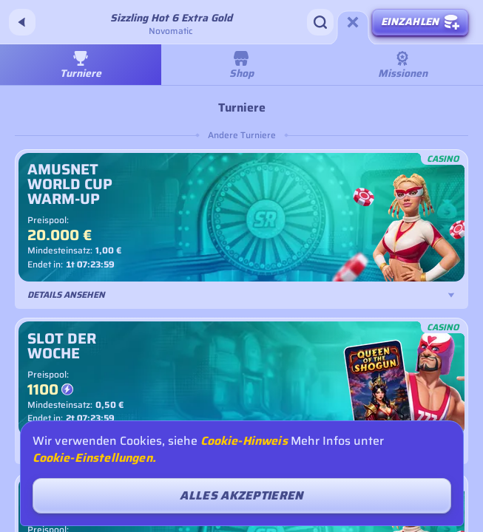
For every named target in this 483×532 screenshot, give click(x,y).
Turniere (80, 66)
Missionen (403, 66)
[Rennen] (353, 22)
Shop (241, 66)
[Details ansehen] (451, 294)
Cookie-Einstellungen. (94, 458)
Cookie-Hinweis (244, 441)
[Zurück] (22, 22)
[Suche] (320, 22)
